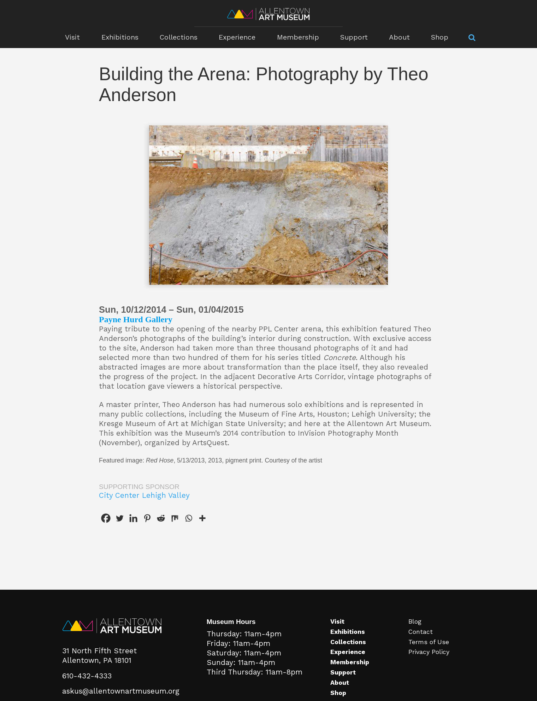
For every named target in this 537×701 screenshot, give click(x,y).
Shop (437, 37)
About (398, 37)
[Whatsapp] (188, 518)
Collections (180, 37)
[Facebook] (106, 518)
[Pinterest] (147, 518)
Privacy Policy (428, 651)
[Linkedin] (133, 518)
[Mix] (175, 518)
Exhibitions (121, 37)
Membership (297, 37)
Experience (238, 37)
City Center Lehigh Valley (144, 495)
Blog (414, 621)
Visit (74, 37)
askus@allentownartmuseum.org (120, 691)
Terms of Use (428, 642)
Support (353, 37)
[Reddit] (161, 518)
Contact (420, 631)
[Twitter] (119, 518)
